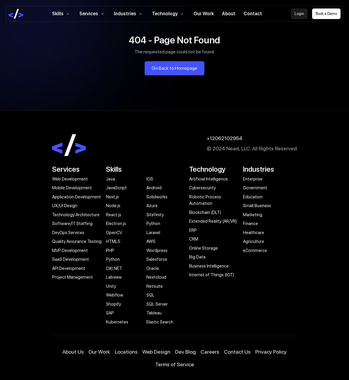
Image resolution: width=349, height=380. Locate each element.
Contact (253, 13)
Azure (152, 205)
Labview (114, 277)
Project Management (72, 277)
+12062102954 (224, 138)
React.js (113, 214)
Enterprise (253, 179)
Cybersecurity (202, 187)
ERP (193, 230)
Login (299, 13)
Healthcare (253, 232)
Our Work (204, 13)
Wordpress (156, 250)
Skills (61, 14)
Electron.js (116, 223)
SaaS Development (70, 259)
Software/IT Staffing (72, 223)
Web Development (70, 179)
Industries (129, 14)
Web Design (156, 352)
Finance (250, 223)
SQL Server (157, 304)
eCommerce (255, 250)
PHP (110, 250)
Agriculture (253, 241)
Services (92, 14)
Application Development (76, 197)
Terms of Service (174, 364)
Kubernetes (117, 322)
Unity (111, 286)
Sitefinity (155, 214)
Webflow (114, 295)
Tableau (154, 313)
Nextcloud (156, 277)
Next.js (112, 197)
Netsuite (154, 286)
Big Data (197, 257)
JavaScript (116, 187)
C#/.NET (114, 268)
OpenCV (114, 232)
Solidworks (156, 197)
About (228, 13)
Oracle (152, 268)
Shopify (113, 304)
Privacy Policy (271, 352)
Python (153, 223)
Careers (210, 352)
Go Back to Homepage (174, 68)
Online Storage (203, 248)
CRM (193, 239)
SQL (150, 295)
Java (110, 179)
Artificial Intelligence (208, 179)
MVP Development (70, 250)
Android (154, 187)
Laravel (153, 232)
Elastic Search (159, 322)
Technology (168, 14)
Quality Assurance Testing (77, 241)
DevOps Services (68, 232)
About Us (73, 352)
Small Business (257, 205)
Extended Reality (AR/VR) (213, 221)
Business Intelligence (209, 266)
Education (253, 197)
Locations (126, 352)
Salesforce (156, 259)
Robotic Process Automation (205, 200)
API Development (68, 268)
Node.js (113, 205)
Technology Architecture (76, 214)
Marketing (252, 214)
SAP (110, 313)
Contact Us (237, 352)
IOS (149, 179)
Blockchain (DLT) (205, 212)
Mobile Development (72, 187)
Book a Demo (326, 13)
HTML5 (113, 241)
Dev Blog (185, 352)
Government (255, 187)
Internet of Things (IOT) (211, 274)
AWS (150, 241)
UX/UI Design (64, 205)
